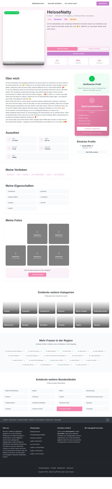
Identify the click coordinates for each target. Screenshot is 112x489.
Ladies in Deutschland (37, 459)
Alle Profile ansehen (92, 153)
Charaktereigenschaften (37, 446)
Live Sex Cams (35, 456)
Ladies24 (5, 431)
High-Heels (28, 174)
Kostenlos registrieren (92, 129)
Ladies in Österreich (36, 462)
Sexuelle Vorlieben (55, 3)
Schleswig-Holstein (79, 16)
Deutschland (90, 16)
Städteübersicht (35, 443)
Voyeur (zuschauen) (12, 178)
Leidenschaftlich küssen (41, 174)
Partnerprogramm (44, 480)
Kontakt (53, 480)
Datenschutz (61, 480)
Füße (19, 174)
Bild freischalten (37, 279)
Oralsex (53, 174)
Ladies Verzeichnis (36, 453)
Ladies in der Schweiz (37, 466)
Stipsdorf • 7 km (87, 148)
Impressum (69, 480)
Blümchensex (11, 174)
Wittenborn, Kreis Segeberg (64, 16)
